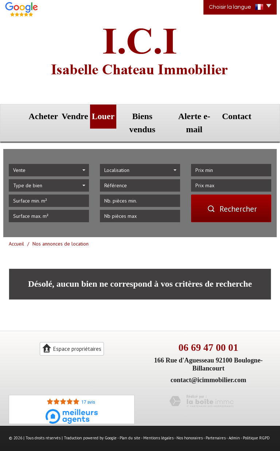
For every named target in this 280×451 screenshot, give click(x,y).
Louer (107, 114)
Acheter (29, 114)
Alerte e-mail (204, 114)
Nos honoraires (189, 419)
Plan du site (130, 419)
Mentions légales (158, 419)
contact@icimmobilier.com (208, 361)
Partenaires (216, 419)
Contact (250, 114)
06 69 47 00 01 (208, 329)
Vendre (69, 114)
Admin (234, 419)
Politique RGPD (256, 419)
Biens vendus (152, 114)
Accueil (16, 225)
